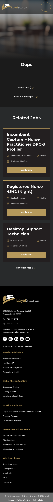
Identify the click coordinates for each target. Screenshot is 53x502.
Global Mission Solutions (15, 381)
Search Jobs (7, 473)
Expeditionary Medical (11, 359)
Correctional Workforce (12, 421)
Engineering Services (11, 387)
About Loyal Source (10, 464)
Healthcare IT (8, 363)
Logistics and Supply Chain (13, 396)
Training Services (9, 392)
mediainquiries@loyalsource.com (16, 332)
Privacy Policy (8, 347)
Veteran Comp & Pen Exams (16, 429)
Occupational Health (11, 372)
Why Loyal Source (11, 458)
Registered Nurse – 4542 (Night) (26, 189)
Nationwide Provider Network (14, 445)
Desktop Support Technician (24, 231)
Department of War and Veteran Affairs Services (22, 412)
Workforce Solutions (13, 405)
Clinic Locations (9, 440)
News (5, 478)
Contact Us (7, 482)
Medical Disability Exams (13, 368)
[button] (46, 7)
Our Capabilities (9, 469)
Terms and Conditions (23, 347)
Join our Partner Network (13, 449)
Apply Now (26, 170)
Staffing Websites (23, 500)
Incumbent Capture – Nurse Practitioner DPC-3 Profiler (26, 142)
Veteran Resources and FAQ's (14, 436)
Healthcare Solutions (13, 352)
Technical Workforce (11, 416)
